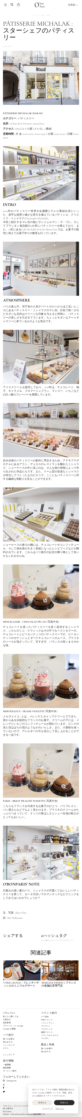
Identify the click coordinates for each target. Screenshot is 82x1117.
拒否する (42, 1103)
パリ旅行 (42, 15)
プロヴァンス (47, 1029)
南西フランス (47, 1032)
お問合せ (7, 1019)
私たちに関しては (10, 1016)
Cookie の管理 (9, 1028)
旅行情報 (8, 1060)
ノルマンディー (47, 1022)
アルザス (45, 1038)
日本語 (73, 4)
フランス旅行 (49, 1013)
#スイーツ (53, 940)
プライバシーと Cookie (13, 1025)
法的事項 (7, 1022)
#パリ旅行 (45, 940)
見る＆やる (8, 1041)
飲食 (48, 15)
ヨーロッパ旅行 (9, 1070)
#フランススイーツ (65, 940)
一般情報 (7, 1064)
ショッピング (9, 1045)
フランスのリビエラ (49, 1035)
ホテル (6, 1048)
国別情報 (7, 1067)
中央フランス (47, 1019)
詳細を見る (60, 1108)
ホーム (34, 15)
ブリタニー (46, 1026)
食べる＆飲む (9, 1038)
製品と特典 (47, 1044)
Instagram (9, 1080)
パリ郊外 (45, 1016)
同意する (64, 1103)
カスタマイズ (47, 1108)
